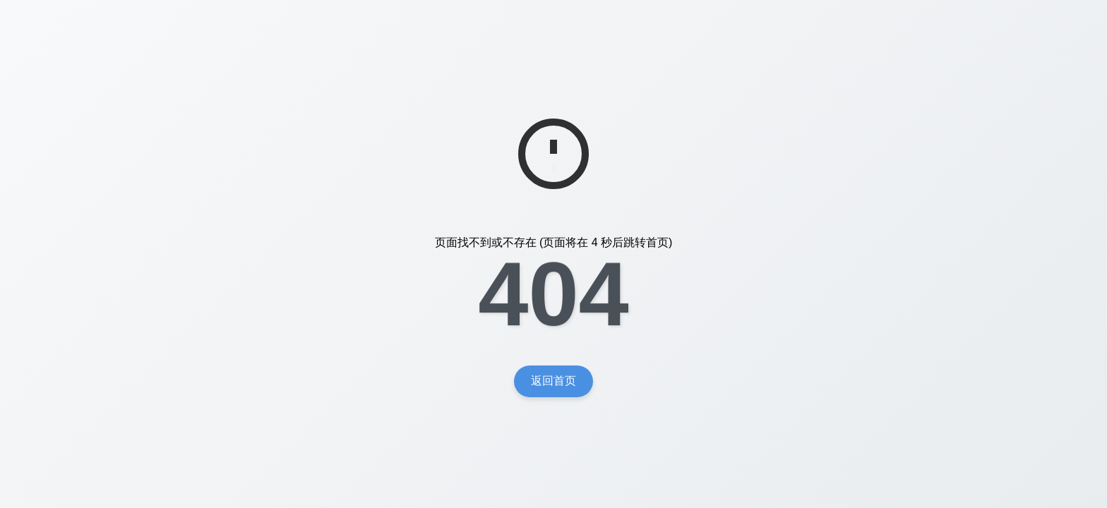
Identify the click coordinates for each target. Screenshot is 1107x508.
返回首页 (553, 381)
